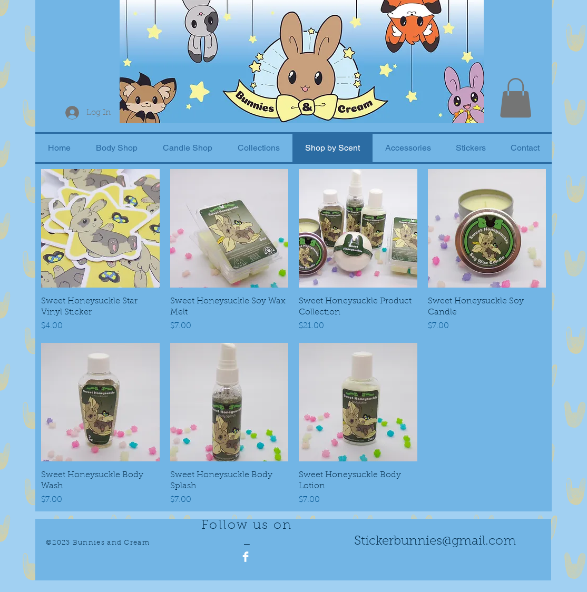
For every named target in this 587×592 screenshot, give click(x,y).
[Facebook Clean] (245, 556)
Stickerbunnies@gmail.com (435, 541)
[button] (515, 97)
